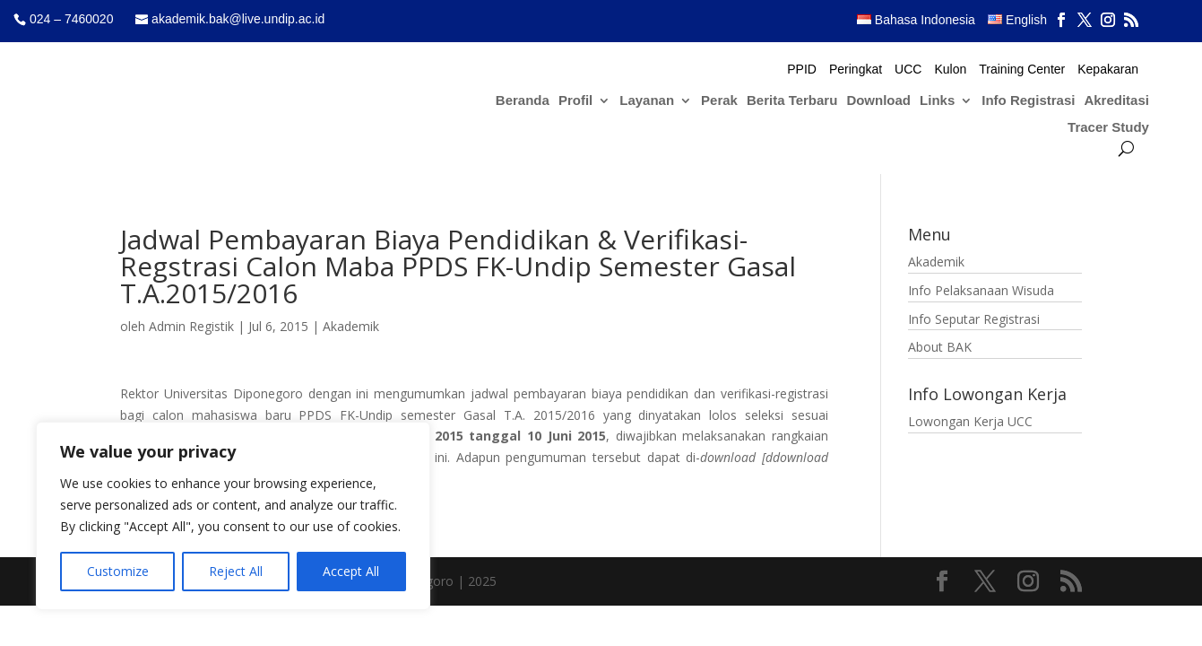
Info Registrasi (1028, 101)
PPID (802, 69)
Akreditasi (1116, 101)
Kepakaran (1107, 69)
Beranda (522, 101)
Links (937, 101)
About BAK (940, 346)
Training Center (1022, 69)
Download (878, 101)
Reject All (236, 571)
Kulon (950, 69)
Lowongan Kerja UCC (970, 421)
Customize (118, 571)
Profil (575, 101)
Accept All (351, 571)
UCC (908, 69)
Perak (719, 101)
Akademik (351, 326)
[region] (233, 516)
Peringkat (855, 69)
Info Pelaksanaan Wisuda (981, 290)
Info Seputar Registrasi (974, 318)
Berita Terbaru (792, 101)
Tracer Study (1108, 128)
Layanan (646, 101)
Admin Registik (191, 326)
